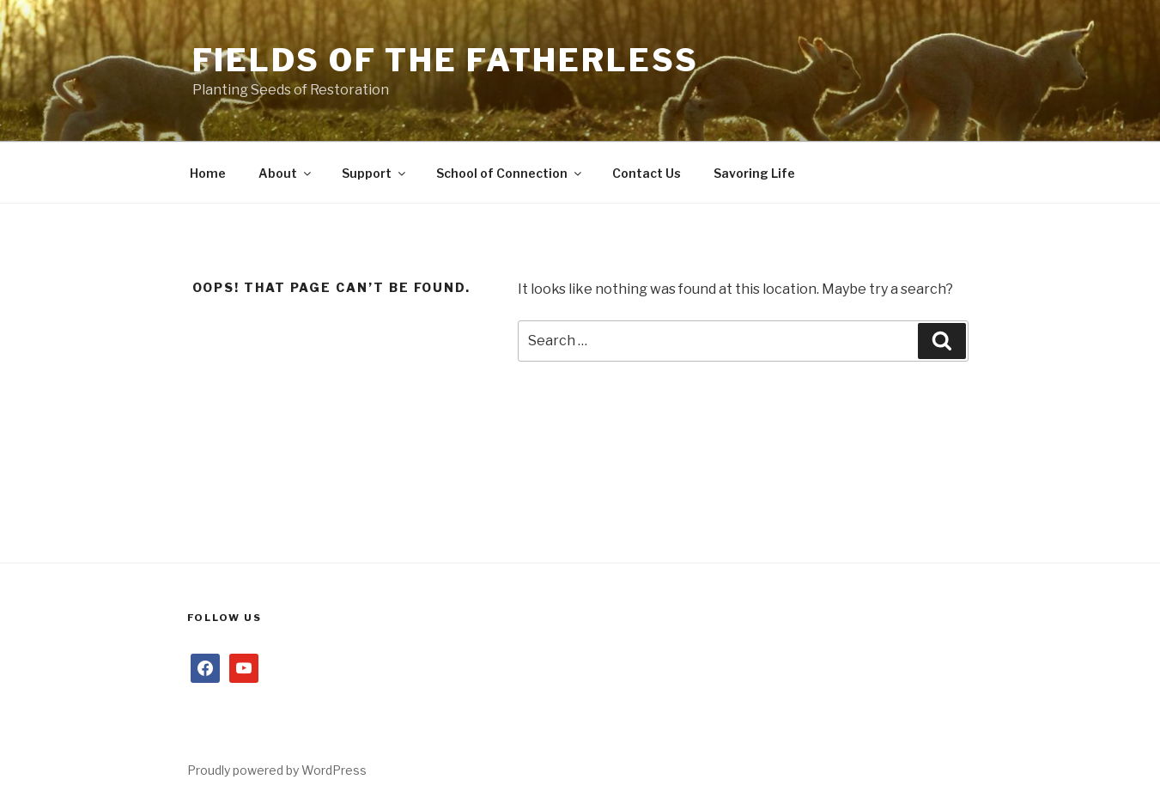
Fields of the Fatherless (445, 60)
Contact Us (646, 173)
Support (375, 173)
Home (208, 173)
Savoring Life (754, 173)
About (285, 173)
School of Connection (510, 173)
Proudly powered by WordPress (277, 770)
